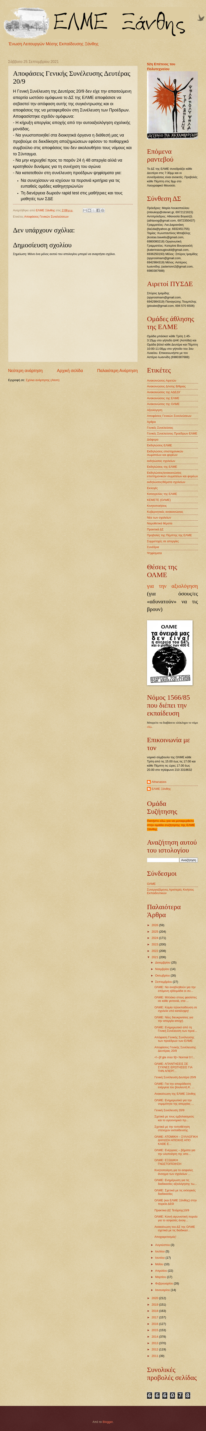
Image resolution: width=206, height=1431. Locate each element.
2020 (155, 1298)
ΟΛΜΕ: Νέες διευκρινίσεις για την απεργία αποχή (173, 1019)
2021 (155, 957)
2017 (155, 1317)
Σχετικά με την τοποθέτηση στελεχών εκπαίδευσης (172, 1128)
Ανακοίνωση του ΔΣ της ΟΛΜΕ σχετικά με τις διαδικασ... (174, 1228)
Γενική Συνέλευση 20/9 (169, 1110)
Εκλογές (152, 488)
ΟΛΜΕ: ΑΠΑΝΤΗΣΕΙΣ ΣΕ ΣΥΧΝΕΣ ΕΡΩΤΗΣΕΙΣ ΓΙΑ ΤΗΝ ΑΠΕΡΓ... (173, 1067)
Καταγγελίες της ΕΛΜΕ (162, 494)
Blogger (108, 1422)
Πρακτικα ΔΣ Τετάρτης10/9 (171, 1210)
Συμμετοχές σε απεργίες (163, 541)
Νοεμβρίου (162, 969)
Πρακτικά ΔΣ (155, 529)
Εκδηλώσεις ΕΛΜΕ (159, 445)
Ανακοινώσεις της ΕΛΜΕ (163, 398)
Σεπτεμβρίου (164, 981)
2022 (155, 951)
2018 (155, 1311)
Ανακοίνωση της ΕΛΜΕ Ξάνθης (175, 1093)
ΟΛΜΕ (151, 883)
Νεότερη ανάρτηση (25, 370)
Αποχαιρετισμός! (165, 1236)
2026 (155, 925)
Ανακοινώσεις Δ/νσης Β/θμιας (166, 386)
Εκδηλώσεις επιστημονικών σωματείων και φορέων (165, 453)
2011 (155, 1356)
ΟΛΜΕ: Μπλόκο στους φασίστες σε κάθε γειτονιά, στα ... (175, 999)
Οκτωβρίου (163, 975)
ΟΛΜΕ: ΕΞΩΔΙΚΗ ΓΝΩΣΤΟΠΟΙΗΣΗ (167, 1161)
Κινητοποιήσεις (157, 505)
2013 (155, 1343)
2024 (155, 938)
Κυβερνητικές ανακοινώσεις (165, 511)
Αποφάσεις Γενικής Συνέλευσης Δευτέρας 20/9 (175, 1048)
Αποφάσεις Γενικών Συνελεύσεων (46, 216)
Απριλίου (161, 1270)
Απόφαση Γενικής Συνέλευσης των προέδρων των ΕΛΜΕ (174, 1039)
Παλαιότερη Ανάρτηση (117, 370)
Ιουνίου (160, 1257)
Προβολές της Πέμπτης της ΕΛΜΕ (169, 535)
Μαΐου (159, 1264)
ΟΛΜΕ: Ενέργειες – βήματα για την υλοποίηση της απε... (174, 1151)
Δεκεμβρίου (163, 962)
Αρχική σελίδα (70, 370)
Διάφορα (152, 439)
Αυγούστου (163, 1245)
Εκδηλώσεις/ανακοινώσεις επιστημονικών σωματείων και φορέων (172, 474)
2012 (155, 1349)
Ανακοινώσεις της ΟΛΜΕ (163, 404)
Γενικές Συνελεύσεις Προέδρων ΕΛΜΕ (172, 433)
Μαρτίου (161, 1277)
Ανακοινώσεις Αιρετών (161, 380)
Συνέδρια (153, 547)
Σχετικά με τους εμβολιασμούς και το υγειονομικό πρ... (174, 1118)
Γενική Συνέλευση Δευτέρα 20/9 (175, 1077)
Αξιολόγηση (154, 410)
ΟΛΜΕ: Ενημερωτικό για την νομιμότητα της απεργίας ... (174, 1101)
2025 (155, 931)
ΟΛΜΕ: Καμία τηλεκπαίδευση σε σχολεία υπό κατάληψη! (175, 1009)
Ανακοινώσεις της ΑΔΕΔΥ (164, 392)
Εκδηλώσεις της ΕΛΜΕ (162, 466)
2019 (155, 1304)
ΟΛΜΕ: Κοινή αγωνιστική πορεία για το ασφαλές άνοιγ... (175, 1218)
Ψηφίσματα (154, 553)
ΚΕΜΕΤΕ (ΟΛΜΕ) (159, 500)
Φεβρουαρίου (164, 1283)
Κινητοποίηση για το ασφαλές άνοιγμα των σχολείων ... (173, 1171)
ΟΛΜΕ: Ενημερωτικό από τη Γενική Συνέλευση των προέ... (175, 1029)
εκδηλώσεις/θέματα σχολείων (166, 482)
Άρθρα (151, 422)
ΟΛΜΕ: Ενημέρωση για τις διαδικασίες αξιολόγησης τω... (175, 1181)
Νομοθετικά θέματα (159, 523)
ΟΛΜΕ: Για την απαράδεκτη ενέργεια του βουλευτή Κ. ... (174, 1085)
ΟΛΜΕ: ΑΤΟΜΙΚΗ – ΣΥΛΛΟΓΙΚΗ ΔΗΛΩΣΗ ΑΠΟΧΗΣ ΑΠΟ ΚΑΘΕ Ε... (176, 1140)
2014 (155, 1336)
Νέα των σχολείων (159, 517)
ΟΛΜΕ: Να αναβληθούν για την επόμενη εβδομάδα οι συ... (175, 988)
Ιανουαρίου (163, 1290)
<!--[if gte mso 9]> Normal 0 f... (174, 1057)
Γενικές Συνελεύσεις (160, 427)
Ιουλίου (160, 1251)
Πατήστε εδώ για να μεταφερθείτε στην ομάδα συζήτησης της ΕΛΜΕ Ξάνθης (171, 825)
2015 (155, 1330)
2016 (155, 1324)
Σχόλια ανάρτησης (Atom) (42, 380)
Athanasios (159, 782)
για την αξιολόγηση (172, 586)
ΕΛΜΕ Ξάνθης (161, 789)
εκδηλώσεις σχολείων (161, 461)
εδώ (149, 727)
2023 (155, 944)
